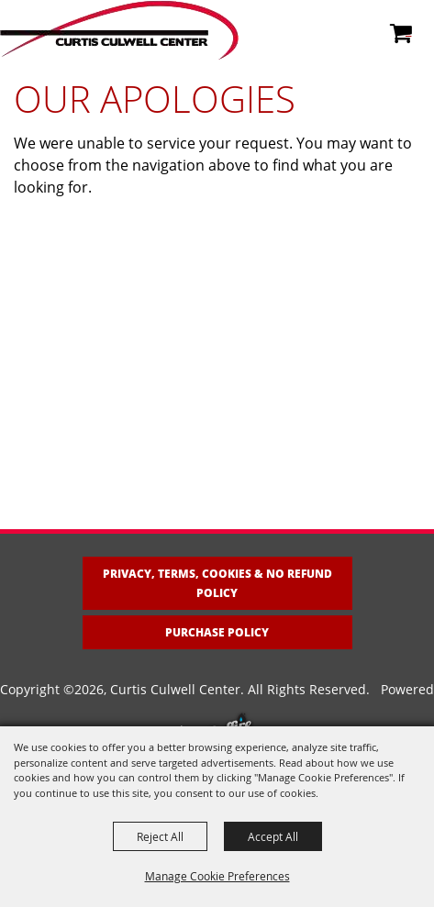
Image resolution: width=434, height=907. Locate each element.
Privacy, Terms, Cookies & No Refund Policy (217, 583)
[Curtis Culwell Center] (119, 30)
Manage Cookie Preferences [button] (217, 875)
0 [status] (408, 31)
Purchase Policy (217, 632)
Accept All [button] (273, 836)
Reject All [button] (160, 836)
